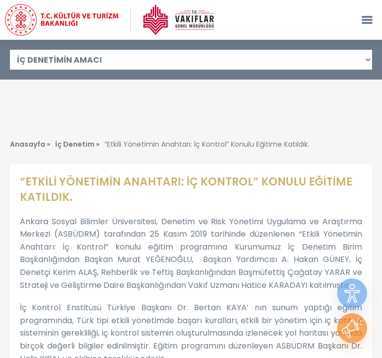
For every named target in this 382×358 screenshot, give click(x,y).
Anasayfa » (30, 144)
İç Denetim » (77, 144)
